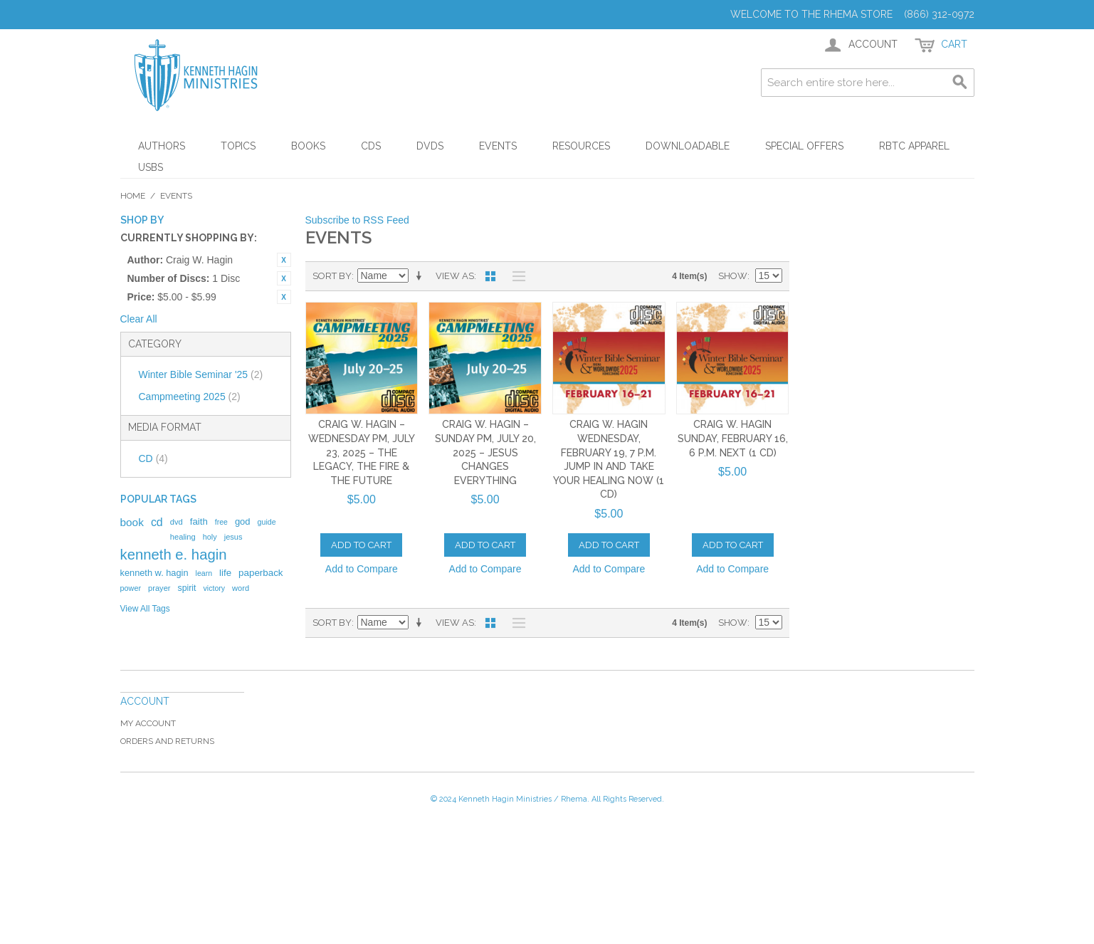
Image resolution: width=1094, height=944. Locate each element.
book (132, 522)
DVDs (429, 146)
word (240, 588)
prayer (159, 588)
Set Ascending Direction (421, 276)
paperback (260, 572)
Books (308, 146)
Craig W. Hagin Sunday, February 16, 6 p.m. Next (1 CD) (733, 438)
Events (498, 146)
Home (132, 196)
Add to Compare (361, 569)
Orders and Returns (167, 741)
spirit (186, 588)
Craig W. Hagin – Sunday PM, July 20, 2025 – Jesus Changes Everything (485, 452)
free (221, 522)
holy (210, 537)
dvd (176, 522)
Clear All (138, 319)
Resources (581, 146)
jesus (233, 537)
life (225, 572)
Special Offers (804, 146)
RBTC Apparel (914, 146)
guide (267, 522)
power (131, 588)
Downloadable (688, 146)
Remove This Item (284, 260)
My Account (148, 723)
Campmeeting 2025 (190, 396)
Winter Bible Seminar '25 (201, 374)
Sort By (332, 276)
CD (153, 458)
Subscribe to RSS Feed (357, 220)
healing (183, 537)
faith (199, 521)
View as (455, 276)
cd (157, 522)
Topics (238, 146)
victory (215, 588)
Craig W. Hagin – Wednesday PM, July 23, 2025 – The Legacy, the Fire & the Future (361, 452)
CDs (371, 146)
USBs (150, 167)
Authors (161, 146)
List (515, 276)
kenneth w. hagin (154, 572)
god (243, 521)
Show (732, 276)
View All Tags (145, 609)
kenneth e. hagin (173, 554)
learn (204, 573)
